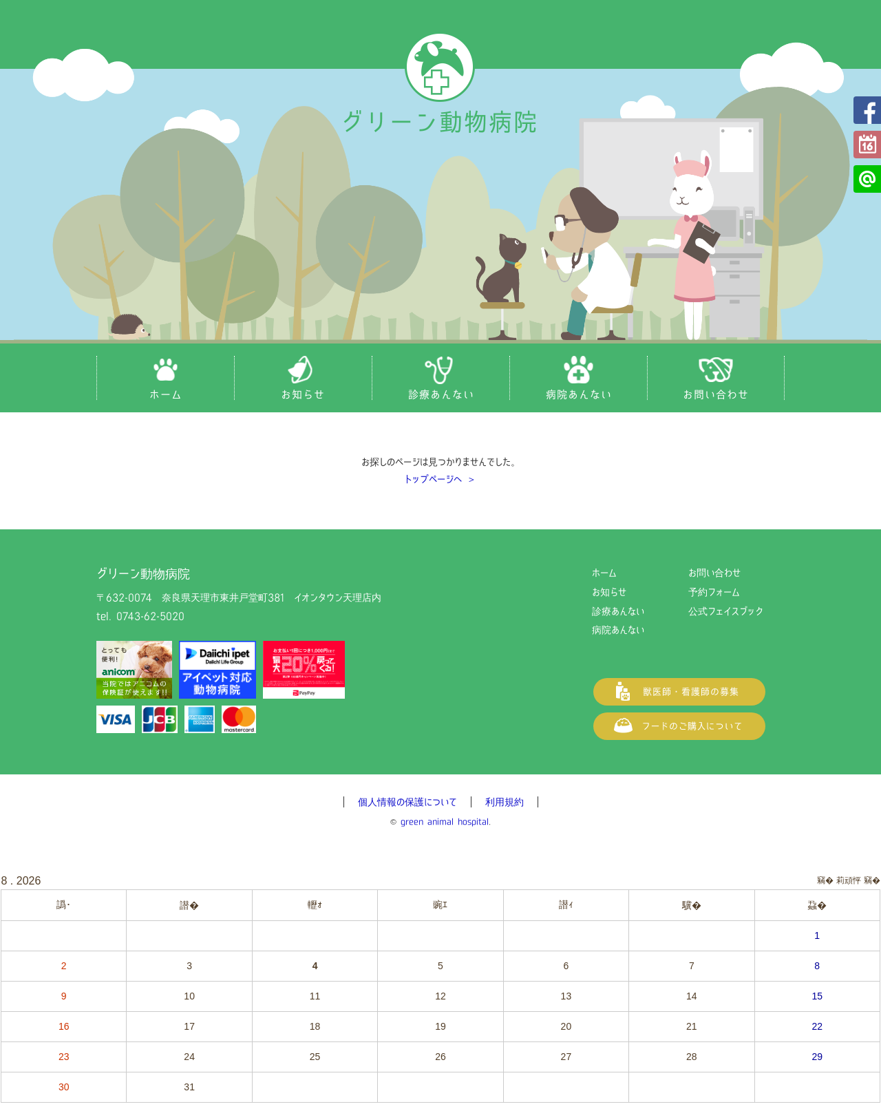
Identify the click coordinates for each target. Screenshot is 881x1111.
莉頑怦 (848, 880)
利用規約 (504, 802)
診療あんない (618, 611)
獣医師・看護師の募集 (679, 692)
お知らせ (609, 592)
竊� (872, 880)
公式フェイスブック (867, 110)
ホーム (604, 573)
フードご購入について (679, 726)
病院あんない (618, 630)
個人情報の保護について (407, 802)
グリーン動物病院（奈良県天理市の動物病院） (440, 84)
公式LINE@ (867, 179)
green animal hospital (445, 821)
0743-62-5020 (150, 616)
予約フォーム (867, 144)
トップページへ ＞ (440, 479)
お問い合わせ (714, 573)
